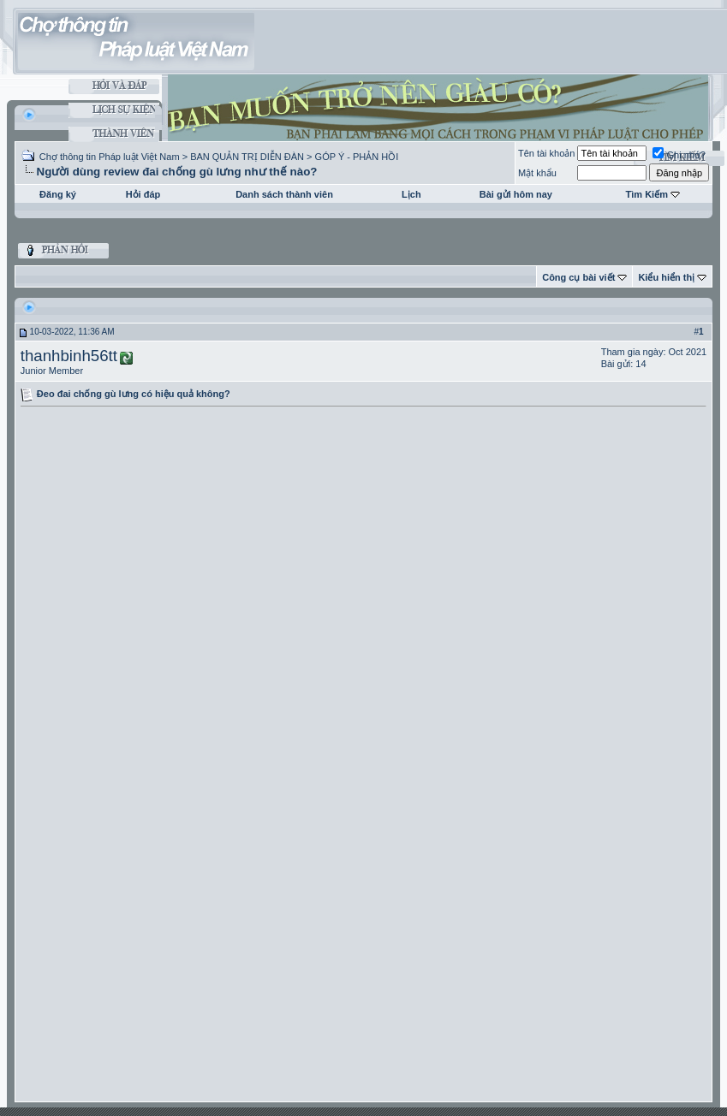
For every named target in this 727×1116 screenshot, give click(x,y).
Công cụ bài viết (578, 277)
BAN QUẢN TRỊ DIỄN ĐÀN (247, 156)
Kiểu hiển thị (666, 277)
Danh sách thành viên (284, 194)
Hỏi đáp (143, 194)
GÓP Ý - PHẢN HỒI (357, 156)
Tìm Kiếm (647, 194)
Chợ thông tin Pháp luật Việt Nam (109, 156)
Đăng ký (57, 194)
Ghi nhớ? (679, 155)
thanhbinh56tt (69, 356)
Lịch (411, 194)
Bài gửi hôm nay (516, 194)
